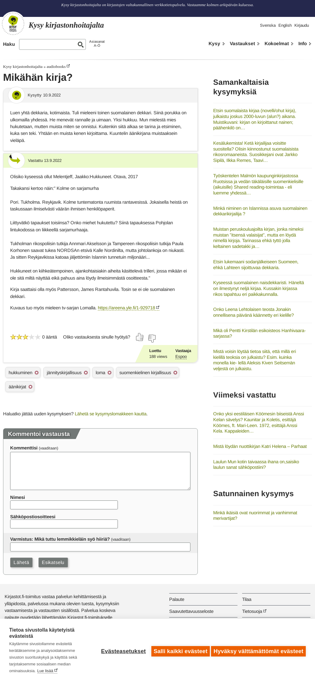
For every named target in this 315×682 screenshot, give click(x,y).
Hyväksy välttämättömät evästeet (258, 650)
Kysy (214, 43)
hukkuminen (20, 372)
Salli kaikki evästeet (179, 650)
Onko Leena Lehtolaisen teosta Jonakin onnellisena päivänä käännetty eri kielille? (253, 312)
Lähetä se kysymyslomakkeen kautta (110, 413)
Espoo (181, 356)
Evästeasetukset (121, 650)
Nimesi (17, 497)
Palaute (176, 599)
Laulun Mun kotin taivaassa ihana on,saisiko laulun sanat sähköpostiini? (256, 464)
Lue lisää (45, 670)
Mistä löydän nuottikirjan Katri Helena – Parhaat (260, 446)
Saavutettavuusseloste (191, 611)
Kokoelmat (277, 43)
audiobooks (56, 66)
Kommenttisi (24, 447)
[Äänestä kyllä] (140, 337)
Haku (9, 44)
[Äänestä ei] (152, 339)
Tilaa (246, 599)
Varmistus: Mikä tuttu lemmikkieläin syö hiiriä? (60, 539)
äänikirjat (17, 386)
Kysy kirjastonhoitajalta (22, 66)
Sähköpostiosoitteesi (32, 516)
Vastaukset (242, 43)
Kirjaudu (301, 25)
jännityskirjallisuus (64, 372)
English (285, 25)
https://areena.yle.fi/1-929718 (126, 307)
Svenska (268, 25)
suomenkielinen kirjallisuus (145, 372)
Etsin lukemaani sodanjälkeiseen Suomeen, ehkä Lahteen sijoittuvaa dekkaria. (255, 264)
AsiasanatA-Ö (97, 43)
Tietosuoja (252, 611)
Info (302, 43)
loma (100, 372)
